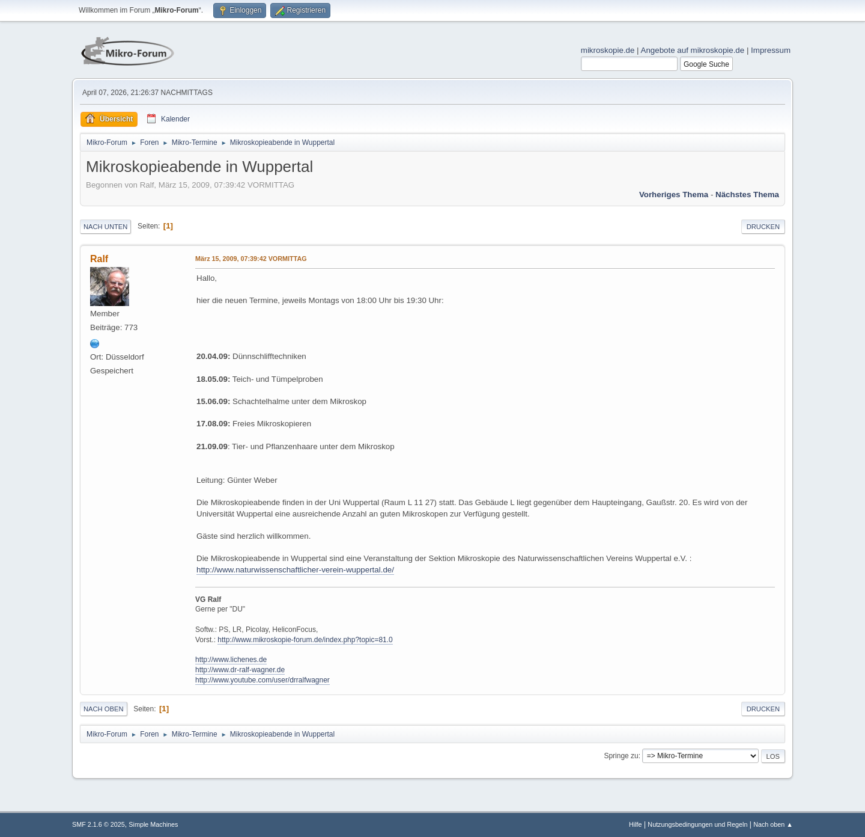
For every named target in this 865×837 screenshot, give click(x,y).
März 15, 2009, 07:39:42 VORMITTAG (251, 258)
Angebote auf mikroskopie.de (693, 50)
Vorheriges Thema (673, 194)
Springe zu (621, 756)
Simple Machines (153, 824)
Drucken (763, 226)
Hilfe (635, 824)
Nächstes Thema (747, 194)
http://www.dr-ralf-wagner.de (240, 670)
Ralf (99, 259)
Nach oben (103, 709)
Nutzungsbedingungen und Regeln (697, 824)
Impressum (771, 50)
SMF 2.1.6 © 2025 (98, 824)
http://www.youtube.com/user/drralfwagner (262, 680)
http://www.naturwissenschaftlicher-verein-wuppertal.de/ (295, 569)
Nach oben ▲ (773, 824)
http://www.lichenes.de (231, 659)
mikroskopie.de (608, 50)
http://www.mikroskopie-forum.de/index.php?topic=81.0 (304, 640)
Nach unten (105, 226)
